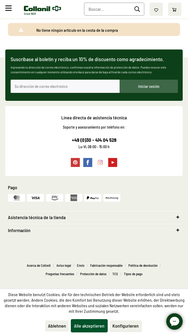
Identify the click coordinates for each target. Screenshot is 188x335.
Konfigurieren (125, 326)
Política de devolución (143, 265)
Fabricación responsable (106, 265)
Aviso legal (63, 265)
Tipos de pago (133, 274)
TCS (115, 274)
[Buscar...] (114, 9)
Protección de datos (93, 274)
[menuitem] (14, 9)
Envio (80, 265)
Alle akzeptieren (89, 326)
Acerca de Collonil (39, 265)
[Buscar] (138, 9)
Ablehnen (57, 326)
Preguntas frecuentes (60, 274)
